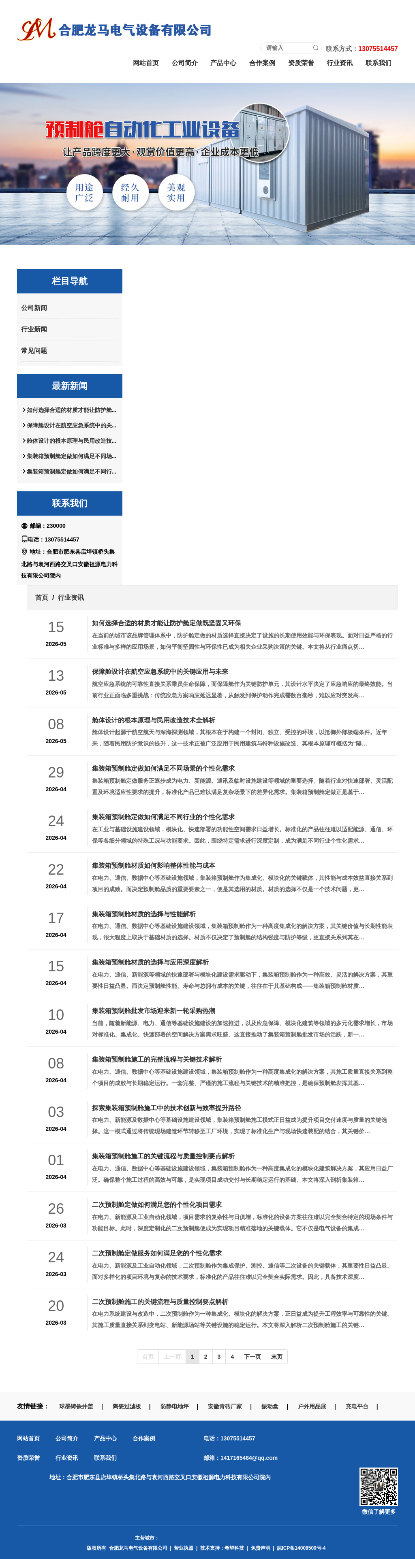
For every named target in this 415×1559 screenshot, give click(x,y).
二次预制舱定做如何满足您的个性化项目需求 (157, 1204)
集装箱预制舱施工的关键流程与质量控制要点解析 (163, 1156)
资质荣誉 (301, 62)
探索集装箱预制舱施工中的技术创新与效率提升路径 (166, 1107)
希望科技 (234, 1548)
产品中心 (223, 62)
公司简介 (185, 62)
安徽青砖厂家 (225, 1406)
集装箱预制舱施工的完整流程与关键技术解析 (157, 1059)
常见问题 (34, 350)
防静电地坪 (174, 1406)
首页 (41, 597)
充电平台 (357, 1406)
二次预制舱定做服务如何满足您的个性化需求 (157, 1253)
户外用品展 (312, 1406)
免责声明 (260, 1548)
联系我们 (378, 62)
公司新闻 (34, 307)
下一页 (252, 1356)
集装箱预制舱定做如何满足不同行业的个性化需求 (89, 471)
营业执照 (183, 1548)
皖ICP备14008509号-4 (301, 1548)
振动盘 (269, 1406)
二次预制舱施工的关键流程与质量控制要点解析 (160, 1301)
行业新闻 (34, 329)
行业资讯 (340, 62)
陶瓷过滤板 (127, 1406)
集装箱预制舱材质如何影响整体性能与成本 (153, 865)
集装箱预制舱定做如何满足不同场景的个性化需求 (89, 456)
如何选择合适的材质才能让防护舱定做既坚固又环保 (92, 410)
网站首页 (146, 62)
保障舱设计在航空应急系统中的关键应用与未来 (86, 425)
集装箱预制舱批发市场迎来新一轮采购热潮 (153, 1010)
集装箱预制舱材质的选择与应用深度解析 (150, 962)
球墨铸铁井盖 (76, 1406)
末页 (276, 1356)
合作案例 (262, 62)
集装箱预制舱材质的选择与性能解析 (144, 914)
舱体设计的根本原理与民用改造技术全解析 (81, 441)
